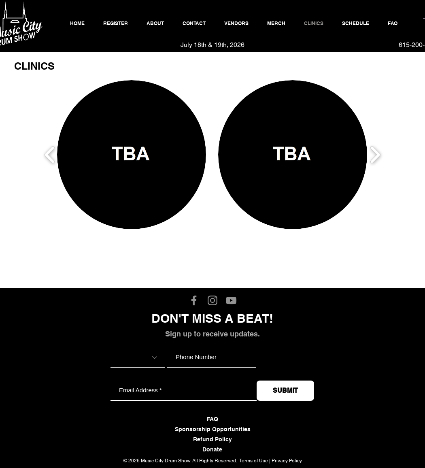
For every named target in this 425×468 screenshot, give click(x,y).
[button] (131, 154)
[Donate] (212, 450)
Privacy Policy (287, 461)
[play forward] (375, 154)
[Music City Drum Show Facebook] (193, 300)
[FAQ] (212, 419)
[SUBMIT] (285, 391)
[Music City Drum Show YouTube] (231, 300)
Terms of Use (253, 461)
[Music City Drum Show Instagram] (212, 300)
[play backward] (50, 154)
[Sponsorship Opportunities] (212, 429)
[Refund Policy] (212, 440)
